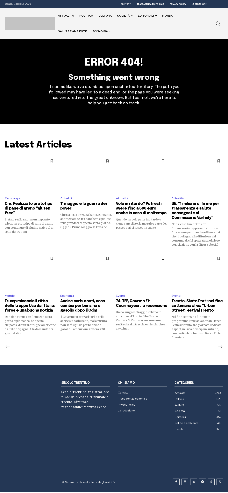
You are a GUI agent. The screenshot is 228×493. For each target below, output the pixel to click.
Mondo (10, 296)
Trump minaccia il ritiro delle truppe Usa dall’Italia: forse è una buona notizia (30, 306)
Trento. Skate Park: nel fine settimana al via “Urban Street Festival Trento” (197, 306)
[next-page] (220, 347)
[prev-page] (8, 347)
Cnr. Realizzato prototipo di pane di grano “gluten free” (28, 209)
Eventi (120, 296)
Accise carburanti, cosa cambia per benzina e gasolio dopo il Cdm (82, 306)
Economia (67, 296)
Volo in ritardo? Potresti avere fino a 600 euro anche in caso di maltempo (141, 209)
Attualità (66, 199)
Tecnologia (12, 199)
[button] (217, 23)
